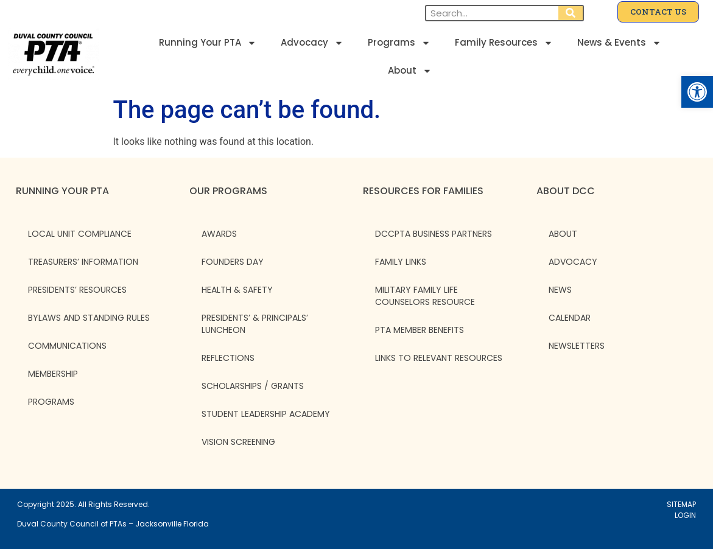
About (410, 71)
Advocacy (312, 43)
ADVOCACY (573, 262)
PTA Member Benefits (419, 330)
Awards (219, 234)
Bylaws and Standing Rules (89, 318)
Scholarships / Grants (253, 386)
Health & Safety (237, 290)
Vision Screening (238, 442)
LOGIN (685, 515)
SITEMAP (681, 504)
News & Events (619, 43)
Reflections (228, 358)
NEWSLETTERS (577, 346)
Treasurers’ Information (83, 262)
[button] (697, 92)
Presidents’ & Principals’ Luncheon (255, 324)
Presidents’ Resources (77, 290)
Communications (67, 346)
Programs (399, 43)
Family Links (400, 262)
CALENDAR (570, 318)
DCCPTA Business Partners (433, 234)
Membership (53, 374)
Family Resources (504, 43)
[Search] (570, 13)
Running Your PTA (207, 43)
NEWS (560, 290)
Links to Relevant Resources (438, 358)
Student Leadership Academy (266, 414)
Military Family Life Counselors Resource (425, 296)
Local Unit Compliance (80, 234)
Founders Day (233, 262)
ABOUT (563, 234)
